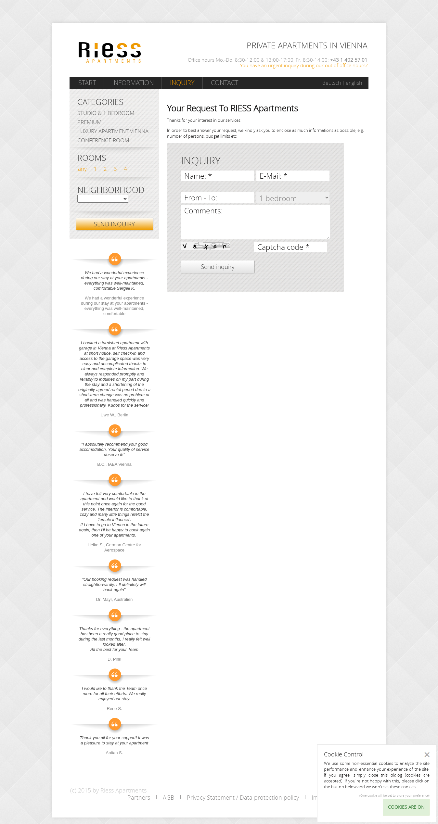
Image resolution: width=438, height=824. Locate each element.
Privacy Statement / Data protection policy (243, 797)
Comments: (203, 211)
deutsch (331, 82)
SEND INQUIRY (114, 224)
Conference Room (103, 140)
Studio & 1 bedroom (106, 113)
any (82, 168)
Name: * (198, 176)
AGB (168, 797)
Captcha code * (283, 247)
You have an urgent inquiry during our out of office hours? (303, 65)
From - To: (200, 198)
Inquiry (182, 82)
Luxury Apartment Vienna (112, 131)
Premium (89, 122)
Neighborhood (110, 190)
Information (133, 82)
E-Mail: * (274, 176)
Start (87, 82)
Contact (224, 82)
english (354, 82)
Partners (138, 797)
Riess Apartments (110, 52)
